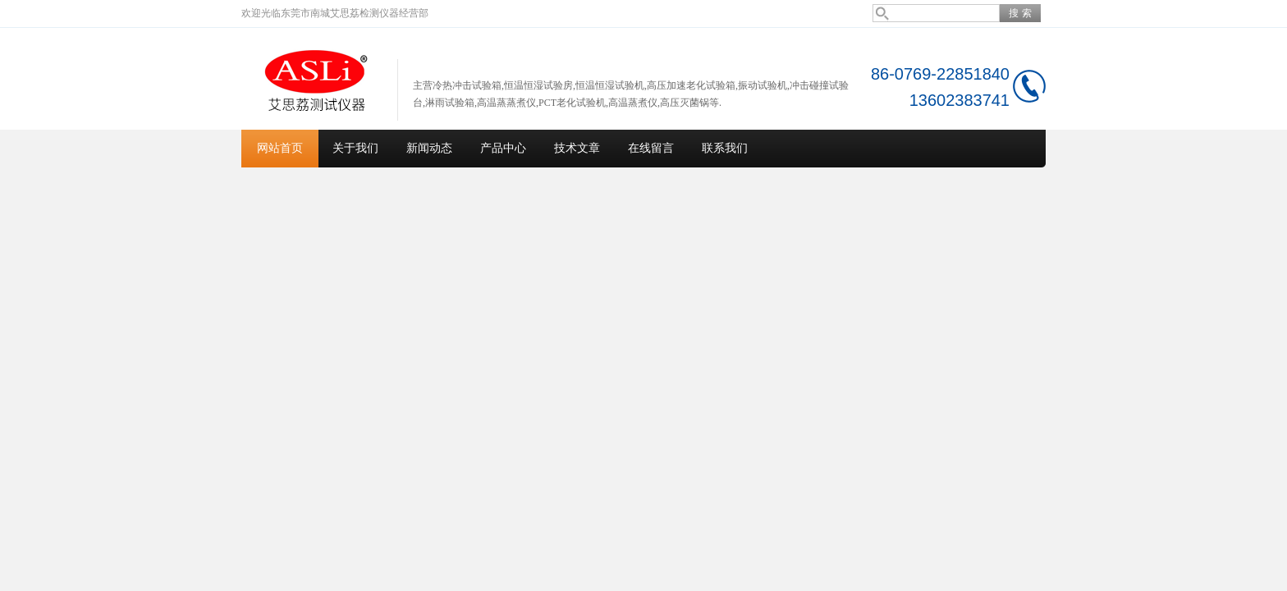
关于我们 (355, 148)
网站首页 (280, 148)
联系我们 (725, 148)
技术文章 (577, 148)
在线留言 (651, 148)
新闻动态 (429, 148)
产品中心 (503, 148)
